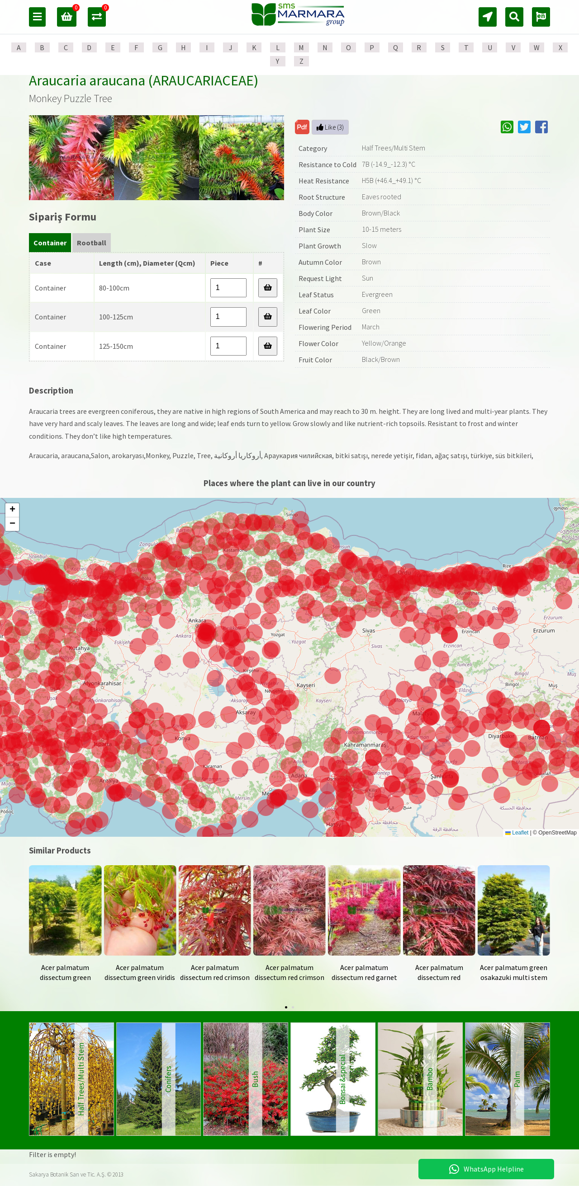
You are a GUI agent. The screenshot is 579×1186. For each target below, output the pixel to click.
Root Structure (322, 197)
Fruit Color (315, 359)
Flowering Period (325, 327)
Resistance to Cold (327, 164)
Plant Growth (320, 245)
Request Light (320, 278)
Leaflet (516, 833)
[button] (308, 788)
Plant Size (314, 229)
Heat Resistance (324, 180)
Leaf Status (316, 294)
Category (313, 148)
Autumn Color (320, 262)
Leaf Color (315, 310)
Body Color (315, 213)
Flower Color (318, 343)
